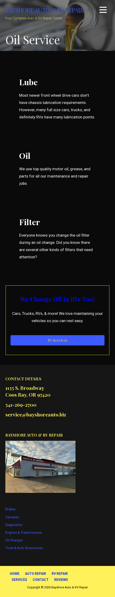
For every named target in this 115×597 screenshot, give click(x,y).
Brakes (10, 509)
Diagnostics (13, 525)
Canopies (12, 517)
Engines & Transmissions (23, 532)
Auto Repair (35, 574)
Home (14, 574)
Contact (41, 580)
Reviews (61, 580)
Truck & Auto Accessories (24, 548)
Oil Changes (14, 540)
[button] (103, 11)
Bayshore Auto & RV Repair (44, 10)
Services (19, 580)
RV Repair (60, 574)
